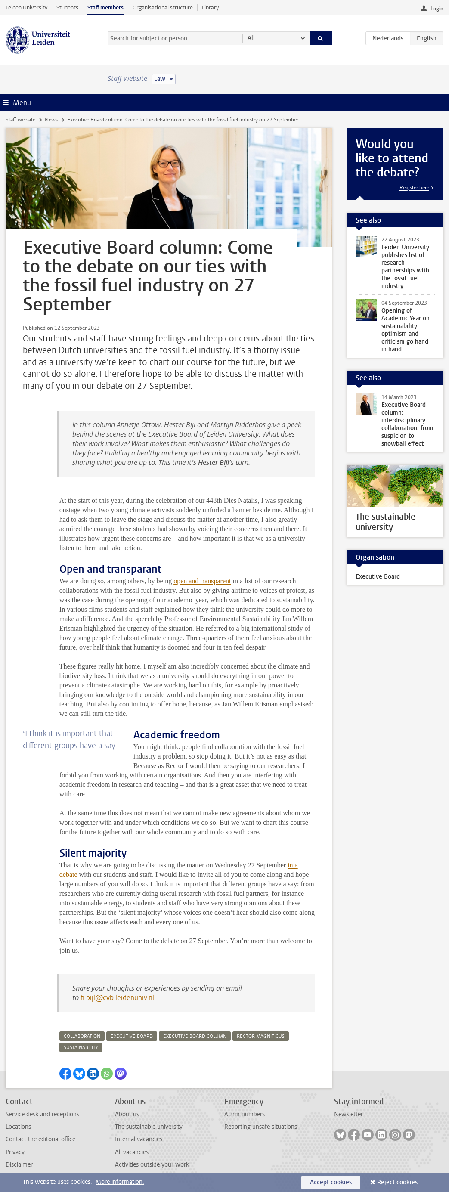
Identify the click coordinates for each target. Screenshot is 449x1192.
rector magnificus (261, 1036)
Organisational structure (163, 7)
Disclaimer (19, 1165)
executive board (132, 1036)
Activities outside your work (152, 1165)
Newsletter (348, 1114)
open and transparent (202, 581)
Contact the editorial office (40, 1139)
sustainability (81, 1047)
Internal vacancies (138, 1139)
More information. (120, 1182)
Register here (414, 187)
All (251, 38)
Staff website (20, 119)
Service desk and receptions (42, 1114)
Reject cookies (397, 1182)
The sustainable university (149, 1127)
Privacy (15, 1152)
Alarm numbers (244, 1114)
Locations (18, 1127)
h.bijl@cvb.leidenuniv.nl (117, 997)
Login (436, 8)
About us (127, 1114)
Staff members (105, 7)
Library (210, 7)
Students (67, 7)
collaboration (82, 1036)
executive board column (194, 1036)
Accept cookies (331, 1182)
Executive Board (378, 577)
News (51, 119)
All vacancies (132, 1152)
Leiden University (26, 7)
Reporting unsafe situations (260, 1127)
